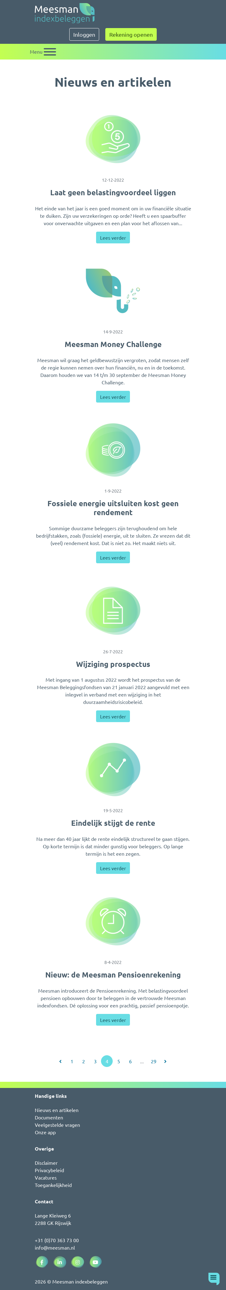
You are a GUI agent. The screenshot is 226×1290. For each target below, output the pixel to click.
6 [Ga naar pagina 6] (130, 1061)
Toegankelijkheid (53, 1185)
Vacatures (46, 1177)
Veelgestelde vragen (57, 1125)
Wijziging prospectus (113, 664)
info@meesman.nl (55, 1247)
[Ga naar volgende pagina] (165, 1061)
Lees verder (113, 237)
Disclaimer (46, 1163)
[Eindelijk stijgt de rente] (113, 769)
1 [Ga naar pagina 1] (72, 1061)
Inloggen (84, 34)
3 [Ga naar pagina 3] (95, 1061)
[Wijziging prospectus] (113, 611)
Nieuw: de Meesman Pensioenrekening (113, 974)
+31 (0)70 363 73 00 (57, 1240)
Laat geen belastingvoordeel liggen (113, 192)
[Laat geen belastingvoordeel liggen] (113, 139)
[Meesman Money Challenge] (113, 291)
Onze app (45, 1132)
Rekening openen (131, 34)
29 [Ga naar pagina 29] (153, 1061)
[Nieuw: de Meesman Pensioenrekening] (113, 921)
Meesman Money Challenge (113, 344)
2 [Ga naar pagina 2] (83, 1061)
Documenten (49, 1117)
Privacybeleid (49, 1170)
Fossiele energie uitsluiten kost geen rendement (113, 507)
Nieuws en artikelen (57, 1110)
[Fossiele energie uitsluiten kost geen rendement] (113, 450)
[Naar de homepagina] (65, 13)
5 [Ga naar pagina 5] (118, 1061)
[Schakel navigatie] (43, 51)
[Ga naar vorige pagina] (60, 1061)
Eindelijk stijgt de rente (113, 823)
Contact (44, 1201)
